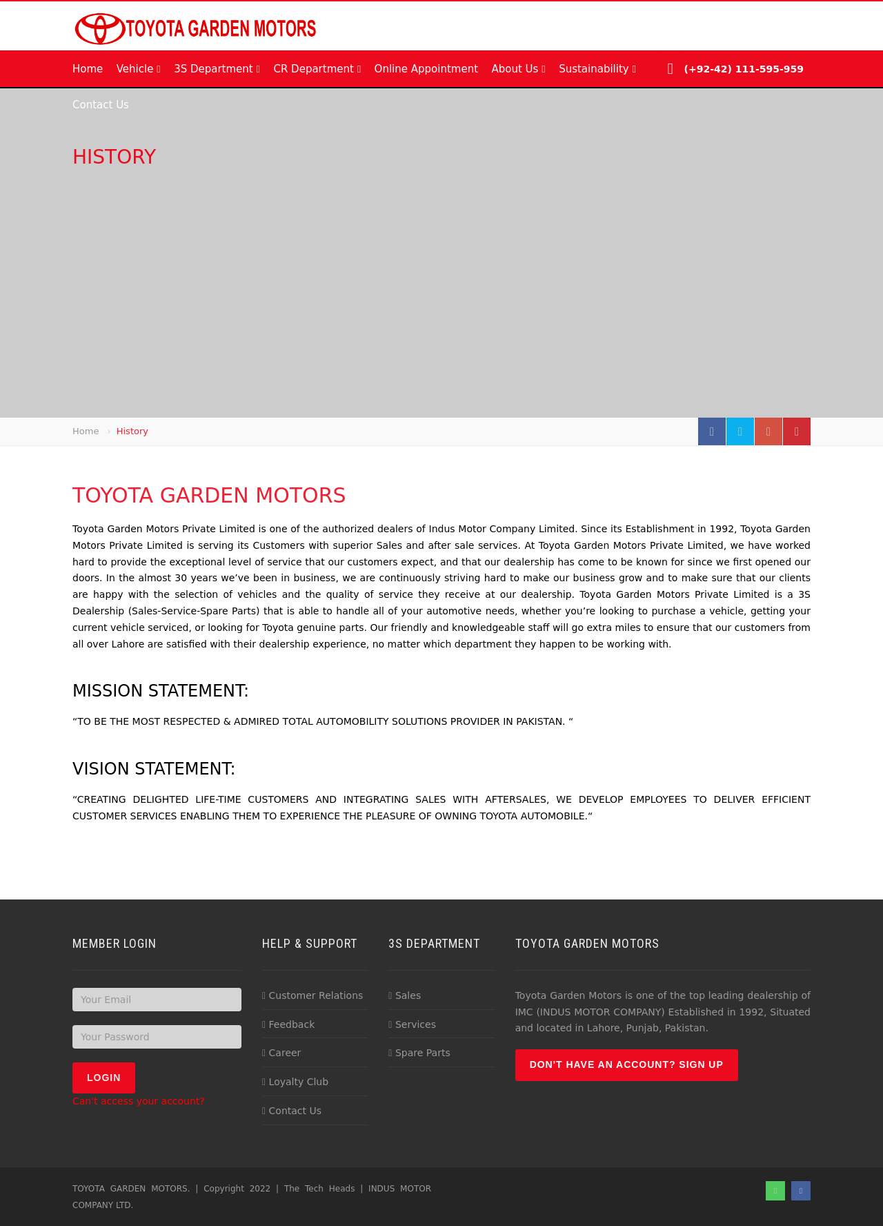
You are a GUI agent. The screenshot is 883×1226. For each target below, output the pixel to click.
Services (412, 1024)
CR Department (317, 69)
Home (87, 69)
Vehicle (139, 69)
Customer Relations (312, 995)
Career (281, 1052)
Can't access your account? (138, 1101)
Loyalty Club (295, 1081)
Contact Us (100, 105)
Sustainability (597, 69)
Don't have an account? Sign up (627, 1064)
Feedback (288, 1024)
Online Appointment (426, 69)
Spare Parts (419, 1052)
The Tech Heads (319, 1189)
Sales (404, 995)
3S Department (217, 69)
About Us (518, 69)
